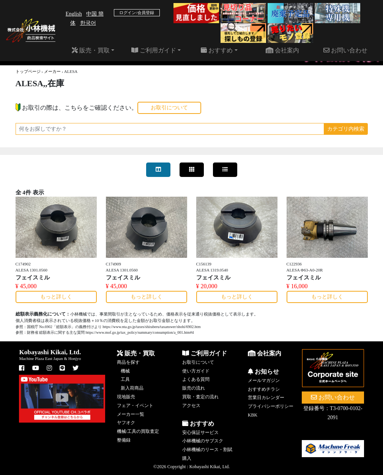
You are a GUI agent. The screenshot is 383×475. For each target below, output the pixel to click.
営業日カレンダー (266, 397)
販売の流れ (193, 388)
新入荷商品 (132, 388)
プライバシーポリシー (270, 406)
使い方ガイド (196, 371)
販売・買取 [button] (91, 50)
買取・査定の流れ (200, 396)
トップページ (28, 71)
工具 (125, 379)
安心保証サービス (200, 432)
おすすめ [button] (217, 50)
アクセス (191, 405)
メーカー (52, 71)
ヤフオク (126, 422)
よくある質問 (196, 379)
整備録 (124, 440)
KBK (252, 415)
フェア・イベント (135, 405)
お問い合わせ (345, 50)
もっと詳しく (56, 297)
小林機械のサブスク (202, 440)
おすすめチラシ (264, 389)
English (74, 14)
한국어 (88, 23)
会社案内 (282, 50)
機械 (125, 371)
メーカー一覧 (130, 414)
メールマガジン (264, 380)
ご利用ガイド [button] (153, 50)
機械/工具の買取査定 (138, 431)
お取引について (169, 107)
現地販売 (126, 396)
